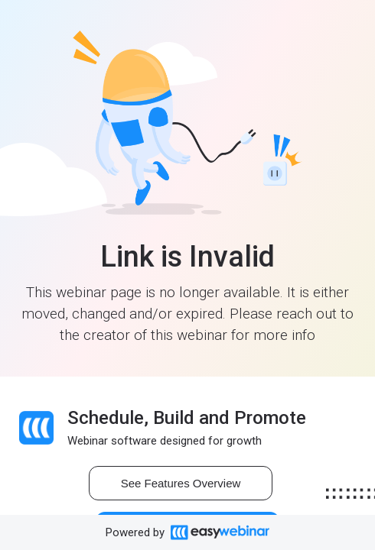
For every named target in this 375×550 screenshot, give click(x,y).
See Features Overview (181, 483)
